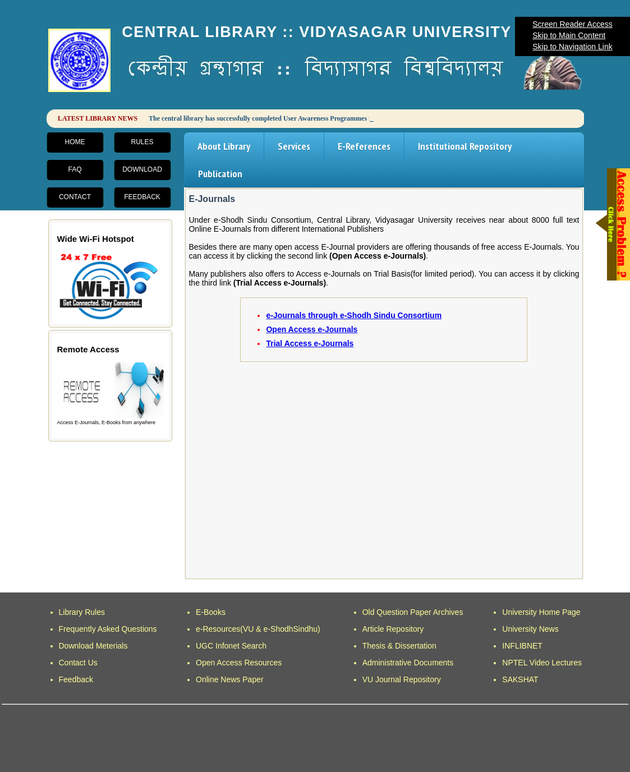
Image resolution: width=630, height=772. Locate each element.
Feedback (142, 197)
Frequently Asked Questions (108, 628)
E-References (364, 146)
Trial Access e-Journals (309, 343)
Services (294, 146)
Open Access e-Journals (311, 329)
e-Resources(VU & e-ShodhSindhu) (258, 628)
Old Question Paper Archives (412, 612)
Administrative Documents (408, 662)
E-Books (211, 612)
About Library (223, 146)
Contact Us (78, 662)
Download (142, 169)
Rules (142, 142)
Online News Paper (230, 679)
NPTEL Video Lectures (542, 662)
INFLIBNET (522, 645)
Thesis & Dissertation (399, 645)
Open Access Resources (239, 662)
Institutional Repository (465, 146)
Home (75, 142)
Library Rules (82, 612)
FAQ (74, 169)
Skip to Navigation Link (572, 46)
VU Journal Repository (401, 679)
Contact (75, 197)
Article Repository (393, 628)
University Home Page (541, 612)
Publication (220, 173)
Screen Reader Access (572, 24)
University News (530, 628)
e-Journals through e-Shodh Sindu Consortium (354, 315)
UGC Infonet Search (231, 645)
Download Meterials (93, 645)
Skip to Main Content (568, 35)
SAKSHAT (520, 679)
